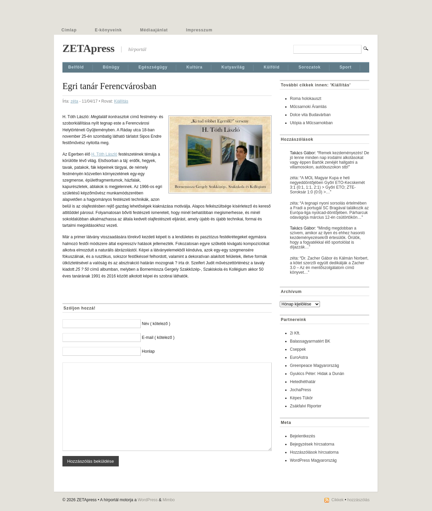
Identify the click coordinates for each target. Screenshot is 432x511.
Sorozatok (309, 67)
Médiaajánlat (154, 30)
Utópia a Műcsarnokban (311, 122)
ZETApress (88, 48)
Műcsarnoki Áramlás (308, 106)
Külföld (271, 67)
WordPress (148, 499)
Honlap (148, 351)
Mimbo (169, 499)
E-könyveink (108, 30)
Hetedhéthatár (303, 381)
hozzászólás (358, 499)
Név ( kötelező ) (156, 323)
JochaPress (300, 389)
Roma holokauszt (305, 98)
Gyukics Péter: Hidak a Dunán (317, 373)
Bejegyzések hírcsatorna (312, 444)
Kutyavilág (233, 67)
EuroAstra (299, 357)
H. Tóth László (104, 154)
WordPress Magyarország (313, 460)
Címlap (69, 30)
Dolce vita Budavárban (310, 114)
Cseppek (298, 349)
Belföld (76, 67)
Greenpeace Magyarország (314, 365)
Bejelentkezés (302, 436)
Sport (346, 67)
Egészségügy (152, 67)
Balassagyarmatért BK (310, 341)
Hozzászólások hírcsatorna (314, 452)
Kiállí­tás (121, 101)
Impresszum (199, 30)
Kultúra (194, 67)
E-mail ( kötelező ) (158, 337)
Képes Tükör (301, 398)
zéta (74, 101)
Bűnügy (111, 67)
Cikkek (337, 499)
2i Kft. (295, 333)
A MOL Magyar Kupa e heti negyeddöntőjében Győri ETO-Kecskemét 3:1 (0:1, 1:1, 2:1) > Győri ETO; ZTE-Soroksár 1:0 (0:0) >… (327, 185)
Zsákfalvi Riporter (305, 406)
